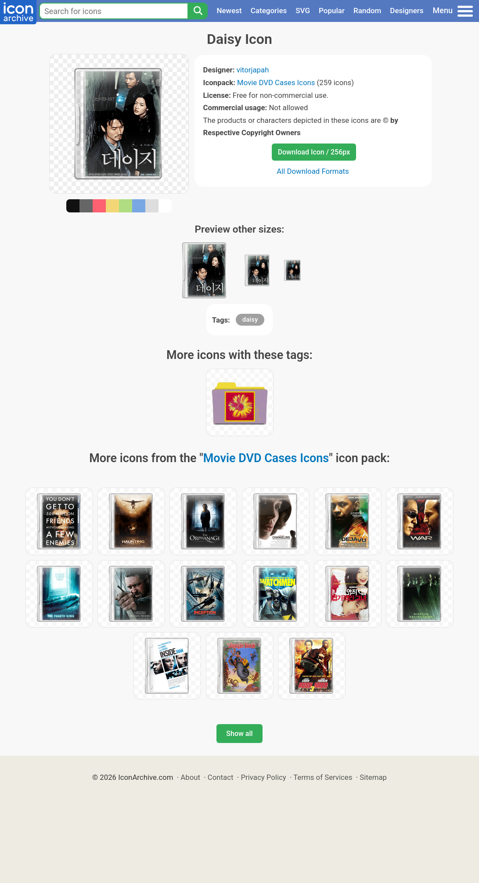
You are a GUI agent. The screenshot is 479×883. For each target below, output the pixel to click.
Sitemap (373, 777)
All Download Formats (313, 171)
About (190, 777)
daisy (250, 319)
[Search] (197, 11)
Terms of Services (322, 777)
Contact (221, 777)
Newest (228, 10)
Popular (332, 10)
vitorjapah (253, 69)
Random (367, 10)
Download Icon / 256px (314, 152)
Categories (269, 10)
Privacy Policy (263, 777)
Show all (239, 733)
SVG (302, 10)
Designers (406, 10)
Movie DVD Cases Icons (276, 82)
